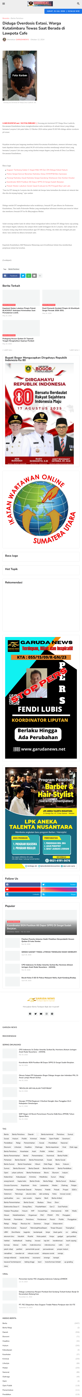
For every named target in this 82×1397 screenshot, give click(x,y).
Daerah (31, 1134)
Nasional (64, 1143)
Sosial (6, 1138)
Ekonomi (7, 1147)
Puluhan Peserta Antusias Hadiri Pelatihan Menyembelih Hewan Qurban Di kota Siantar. (48, 940)
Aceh (34, 1151)
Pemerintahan (29, 1143)
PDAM (50, 1215)
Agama (38, 1198)
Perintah (7, 1219)
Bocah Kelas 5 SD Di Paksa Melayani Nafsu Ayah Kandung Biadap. (49, 978)
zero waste (27, 1198)
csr (67, 1232)
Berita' (25, 1155)
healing (28, 1240)
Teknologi (19, 1194)
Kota (34, 1185)
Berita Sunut (61, 1181)
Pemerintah (8, 1189)
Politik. (61, 1219)
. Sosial (41, 1143)
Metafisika (43, 1177)
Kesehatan (24, 1151)
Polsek (56, 1189)
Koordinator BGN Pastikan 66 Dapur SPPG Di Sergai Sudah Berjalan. (35, 182)
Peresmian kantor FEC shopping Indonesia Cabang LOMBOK (43, 1279)
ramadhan (8, 1253)
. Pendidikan (52, 1143)
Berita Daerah (20, 1160)
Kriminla (32, 1177)
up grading (68, 1262)
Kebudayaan (21, 1177)
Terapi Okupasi (56, 1228)
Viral (64, 1147)
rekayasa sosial (48, 1253)
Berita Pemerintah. (36, 1160)
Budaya (72, 1181)
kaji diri (46, 1240)
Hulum (25, 1211)
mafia (24, 1245)
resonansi (36, 1257)
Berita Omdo (35, 1181)
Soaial (49, 1160)
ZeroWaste (16, 1232)
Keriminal (50, 1155)
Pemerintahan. (37, 1155)
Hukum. (66, 1164)
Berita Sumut (9, 1164)
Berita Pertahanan (33, 1172)
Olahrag (64, 1185)
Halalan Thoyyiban (11, 1211)
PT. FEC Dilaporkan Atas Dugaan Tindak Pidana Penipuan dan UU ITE (47, 1305)
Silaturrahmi (57, 1223)
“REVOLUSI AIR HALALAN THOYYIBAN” (35, 1088)
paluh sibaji (8, 1249)
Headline (28, 1147)
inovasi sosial (65, 1194)
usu (18, 1198)
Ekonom (55, 1172)
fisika (54, 1194)
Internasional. (56, 1211)
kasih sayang (71, 1240)
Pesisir (52, 1219)
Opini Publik (54, 1138)
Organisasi (33, 1215)
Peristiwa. (30, 1219)
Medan (43, 1138)
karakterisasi (58, 1240)
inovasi (37, 1240)
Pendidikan (8, 1143)
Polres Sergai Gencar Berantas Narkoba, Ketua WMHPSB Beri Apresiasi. (37, 174)
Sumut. (7, 1168)
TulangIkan (70, 1228)
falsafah (21, 1236)
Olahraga (38, 1147)
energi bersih (9, 1181)
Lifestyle (17, 1147)
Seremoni (66, 1138)
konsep (7, 1245)
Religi (18, 1143)
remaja (60, 1253)
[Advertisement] (41, 607)
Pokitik (47, 1189)
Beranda (6, 19)
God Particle (62, 1206)
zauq (6, 1266)
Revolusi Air (25, 1223)
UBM (6, 1232)
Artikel (51, 1151)
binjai (48, 1232)
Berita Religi (48, 1181)
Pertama (38, 1189)
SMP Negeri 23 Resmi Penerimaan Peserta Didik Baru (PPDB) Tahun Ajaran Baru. (46, 1115)
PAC (42, 1215)
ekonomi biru (9, 1236)
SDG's (74, 1189)
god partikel (71, 1236)
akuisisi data (31, 1194)
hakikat (7, 1240)
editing (74, 1232)
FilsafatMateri (40, 1206)
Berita (6, 1134)
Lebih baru (8, 350)
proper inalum (62, 1249)
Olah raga (73, 1147)
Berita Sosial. (29, 1202)
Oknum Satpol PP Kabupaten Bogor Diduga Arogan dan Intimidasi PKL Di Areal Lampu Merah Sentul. (48, 1076)
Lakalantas (44, 1185)
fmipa (52, 1236)
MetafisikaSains (19, 1215)
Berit (46, 1198)
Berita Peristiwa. (10, 1151)
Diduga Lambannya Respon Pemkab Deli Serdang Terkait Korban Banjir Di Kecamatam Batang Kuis (49, 1293)
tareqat (56, 1257)
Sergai (46, 1223)
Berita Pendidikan (64, 1168)
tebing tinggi (29, 1262)
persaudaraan (48, 1249)
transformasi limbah (53, 1262)
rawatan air (19, 1253)
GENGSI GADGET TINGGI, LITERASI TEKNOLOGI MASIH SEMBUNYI (49, 952)
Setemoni (7, 1194)
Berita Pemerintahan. (12, 1202)
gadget (60, 1236)
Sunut (53, 1177)
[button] (3, 4)
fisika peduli (41, 1236)
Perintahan (18, 1219)
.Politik (42, 1151)
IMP (32, 1211)
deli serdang (44, 1194)
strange (47, 1257)
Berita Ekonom (48, 1168)
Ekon (57, 1202)
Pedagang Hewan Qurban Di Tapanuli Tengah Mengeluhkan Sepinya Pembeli (18, 340)
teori (39, 1262)
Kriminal (33, 1138)
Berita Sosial (60, 1160)
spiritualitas (8, 1198)
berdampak (38, 1232)
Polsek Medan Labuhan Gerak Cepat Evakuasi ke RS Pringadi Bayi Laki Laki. (38, 186)
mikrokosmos (50, 1245)
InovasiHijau (42, 1211)
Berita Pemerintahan (12, 1155)
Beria (57, 1164)
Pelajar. (74, 1185)
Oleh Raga (48, 1164)
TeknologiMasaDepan (38, 1228)
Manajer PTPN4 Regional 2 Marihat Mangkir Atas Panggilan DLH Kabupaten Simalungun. (45, 1102)
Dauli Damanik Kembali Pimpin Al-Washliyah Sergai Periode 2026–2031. (60, 309)
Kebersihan (8, 1177)
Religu (14, 1223)
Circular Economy (11, 1185)
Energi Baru (27, 1206)
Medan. (55, 1185)
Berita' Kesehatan (24, 1164)
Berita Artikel (57, 1198)
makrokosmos (35, 1245)
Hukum (15, 1138)
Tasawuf (23, 1228)
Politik (24, 1138)
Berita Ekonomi (19, 1168)
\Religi (61, 1177)
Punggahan (72, 1219)
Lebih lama (74, 350)
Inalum (65, 1172)
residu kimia (24, 1257)
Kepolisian (25, 1185)
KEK (66, 1211)
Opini (6, 1172)
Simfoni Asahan (10, 1228)
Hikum (37, 1164)
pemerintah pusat (32, 1249)
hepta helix (22, 1181)
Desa (49, 1202)
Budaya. (41, 1202)
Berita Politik (62, 1155)
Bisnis (46, 1172)
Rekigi (6, 1223)
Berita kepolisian (52, 1147)
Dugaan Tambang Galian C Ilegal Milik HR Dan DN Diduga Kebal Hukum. (37, 170)
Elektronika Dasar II (11, 1206)
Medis (74, 1211)
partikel (19, 1249)
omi (67, 1245)
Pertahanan (41, 1219)
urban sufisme (17, 1172)
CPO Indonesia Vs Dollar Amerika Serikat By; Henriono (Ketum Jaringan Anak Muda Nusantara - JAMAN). (47, 966)
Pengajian (66, 1215)
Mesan (6, 1215)
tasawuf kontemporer (12, 1262)
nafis (60, 1245)
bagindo (27, 1232)
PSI (57, 1215)
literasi (15, 1245)
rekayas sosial (33, 1253)
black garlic (57, 1232)
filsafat (30, 1236)
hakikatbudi (17, 1240)
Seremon (37, 1223)
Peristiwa (60, 1134)
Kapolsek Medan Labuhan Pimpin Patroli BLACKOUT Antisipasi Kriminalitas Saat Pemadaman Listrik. (19, 310)
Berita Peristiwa (17, 19)
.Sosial (59, 1151)
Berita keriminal (47, 1134)
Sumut (70, 1134)
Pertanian (7, 1160)
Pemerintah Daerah (24, 1189)
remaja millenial (10, 1257)
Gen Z (52, 1206)
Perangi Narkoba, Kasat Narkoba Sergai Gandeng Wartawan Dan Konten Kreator (41, 178)
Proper (65, 1189)
